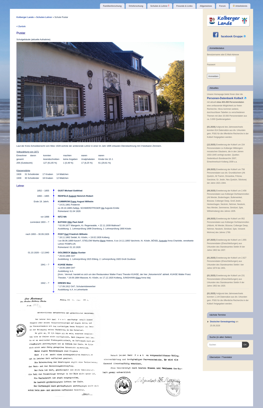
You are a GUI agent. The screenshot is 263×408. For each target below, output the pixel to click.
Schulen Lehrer (44, 17)
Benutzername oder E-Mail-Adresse (223, 54)
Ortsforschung (136, 6)
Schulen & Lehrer (159, 6)
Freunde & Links (184, 6)
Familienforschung (112, 6)
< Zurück (21, 26)
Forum (222, 6)
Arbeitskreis (240, 6)
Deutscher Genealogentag (222, 321)
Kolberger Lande (25, 17)
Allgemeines (206, 6)
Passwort (211, 64)
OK (244, 344)
